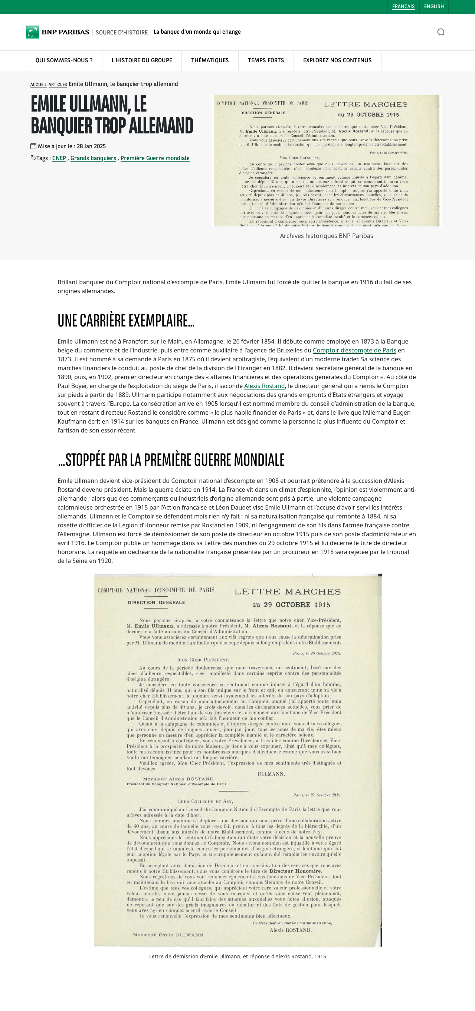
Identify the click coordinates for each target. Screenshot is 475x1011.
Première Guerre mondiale (155, 159)
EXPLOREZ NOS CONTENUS (337, 61)
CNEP (59, 159)
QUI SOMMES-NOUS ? (64, 61)
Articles (58, 85)
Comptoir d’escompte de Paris (354, 350)
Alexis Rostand (264, 386)
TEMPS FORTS (266, 61)
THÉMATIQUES (210, 61)
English (434, 6)
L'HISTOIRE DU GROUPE (142, 61)
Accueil (38, 85)
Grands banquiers (93, 159)
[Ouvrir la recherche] (441, 32)
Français (403, 6)
